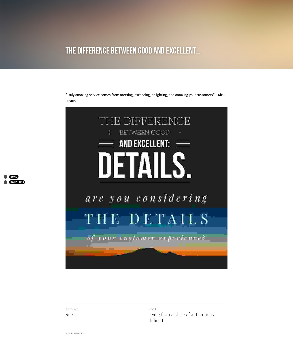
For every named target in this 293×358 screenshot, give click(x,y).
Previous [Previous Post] (72, 309)
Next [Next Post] (153, 309)
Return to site (74, 333)
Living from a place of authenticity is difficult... (184, 317)
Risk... (71, 314)
